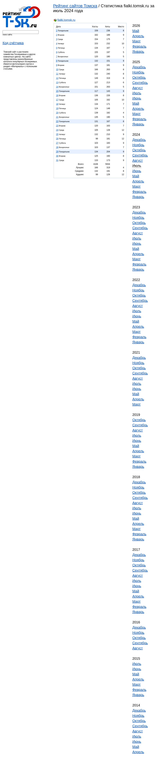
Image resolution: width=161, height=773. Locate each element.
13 (57, 82)
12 (57, 78)
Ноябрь (138, 72)
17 (57, 100)
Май (135, 31)
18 (57, 104)
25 (57, 134)
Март (136, 41)
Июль (136, 93)
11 (57, 74)
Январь (138, 51)
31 (57, 160)
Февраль (139, 46)
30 (57, 156)
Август (137, 88)
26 (57, 138)
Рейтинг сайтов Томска (75, 5)
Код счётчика (13, 43)
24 (57, 130)
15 (57, 91)
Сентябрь (140, 83)
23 (57, 126)
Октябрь (139, 77)
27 (57, 143)
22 (57, 121)
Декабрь (139, 67)
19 (57, 108)
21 (57, 117)
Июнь (136, 98)
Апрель (138, 36)
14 (57, 87)
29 (57, 151)
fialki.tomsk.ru (66, 20)
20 (57, 113)
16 (57, 95)
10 (57, 69)
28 (57, 147)
